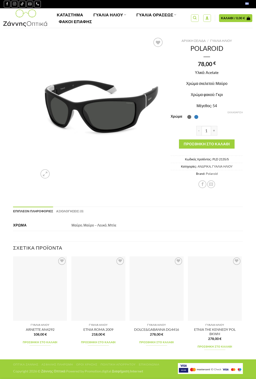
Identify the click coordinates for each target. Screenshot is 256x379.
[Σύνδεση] (207, 18)
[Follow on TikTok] (22, 4)
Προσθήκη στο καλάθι (207, 144)
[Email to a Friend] (211, 184)
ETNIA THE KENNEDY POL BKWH (215, 332)
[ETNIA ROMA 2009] (98, 288)
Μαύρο (77, 225)
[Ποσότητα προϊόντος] (206, 130)
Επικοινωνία (149, 364)
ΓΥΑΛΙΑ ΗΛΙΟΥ (221, 41)
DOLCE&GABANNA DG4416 (156, 329)
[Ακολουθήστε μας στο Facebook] (7, 4)
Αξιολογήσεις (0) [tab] (70, 211)
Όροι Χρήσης (86, 364)
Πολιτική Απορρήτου (118, 364)
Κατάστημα (70, 14)
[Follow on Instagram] (14, 4)
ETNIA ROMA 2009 (98, 329)
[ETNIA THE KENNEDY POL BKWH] (215, 288)
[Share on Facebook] (202, 184)
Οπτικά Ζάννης (25, 364)
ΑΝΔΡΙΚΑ (204, 166)
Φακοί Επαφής (75, 21)
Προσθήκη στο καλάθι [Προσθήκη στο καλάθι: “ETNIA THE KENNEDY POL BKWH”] (215, 346)
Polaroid (212, 173)
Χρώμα (176, 116)
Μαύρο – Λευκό (95, 225)
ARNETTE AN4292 (40, 329)
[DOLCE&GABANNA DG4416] (157, 288)
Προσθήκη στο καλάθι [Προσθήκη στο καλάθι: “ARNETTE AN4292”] (40, 342)
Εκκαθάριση (235, 112)
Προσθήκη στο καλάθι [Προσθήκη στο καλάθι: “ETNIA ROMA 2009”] (98, 342)
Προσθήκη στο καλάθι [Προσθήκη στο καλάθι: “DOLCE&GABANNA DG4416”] (156, 342)
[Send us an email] (29, 4)
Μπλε (112, 225)
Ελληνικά (242, 4)
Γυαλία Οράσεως (156, 14)
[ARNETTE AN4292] (40, 288)
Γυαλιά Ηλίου (109, 14)
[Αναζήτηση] (195, 18)
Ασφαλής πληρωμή (57, 364)
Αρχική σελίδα (194, 41)
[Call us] (37, 4)
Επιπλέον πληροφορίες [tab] (33, 211)
